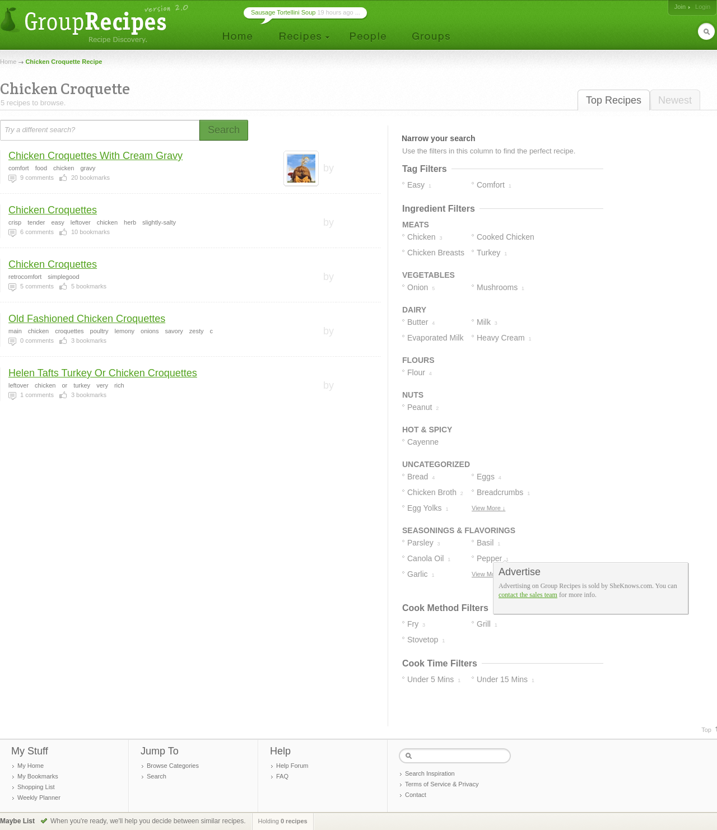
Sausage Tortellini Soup (283, 12)
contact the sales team (528, 595)
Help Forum (292, 765)
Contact (415, 794)
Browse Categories (173, 765)
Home (8, 61)
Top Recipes (613, 100)
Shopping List (36, 787)
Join (680, 6)
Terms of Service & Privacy (441, 784)
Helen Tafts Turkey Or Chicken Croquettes (102, 373)
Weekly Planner (38, 797)
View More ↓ (488, 508)
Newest (675, 100)
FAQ (282, 776)
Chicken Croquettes (52, 210)
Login (702, 6)
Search (156, 776)
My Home (30, 765)
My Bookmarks (37, 776)
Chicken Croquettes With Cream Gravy (95, 155)
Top (706, 729)
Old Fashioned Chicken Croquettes (86, 318)
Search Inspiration (430, 773)
